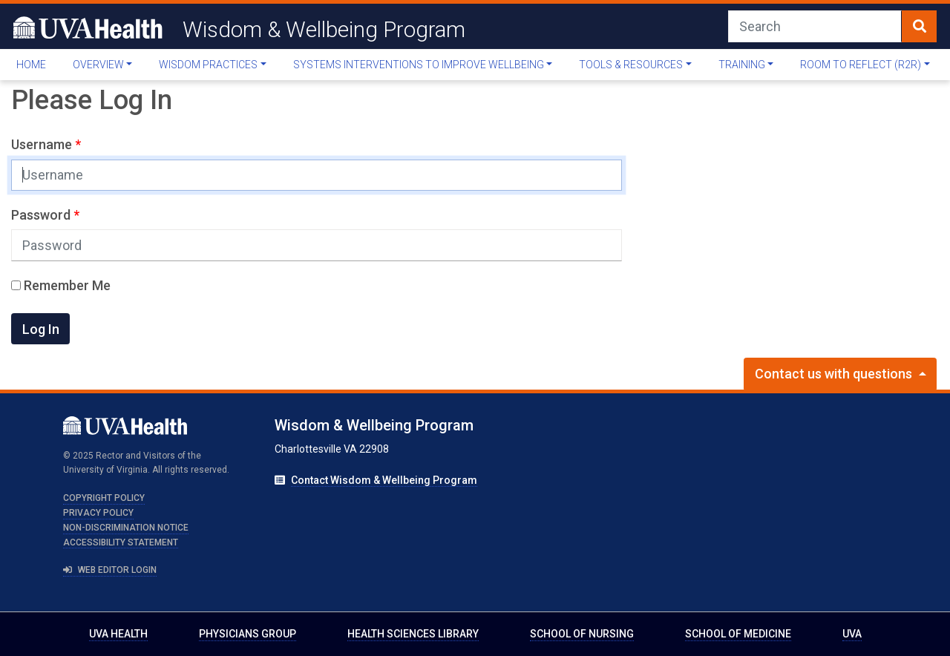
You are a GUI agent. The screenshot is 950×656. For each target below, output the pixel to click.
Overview (98, 64)
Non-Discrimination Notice (126, 527)
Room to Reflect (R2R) (860, 64)
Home (31, 64)
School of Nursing (582, 634)
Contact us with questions (835, 373)
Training (741, 64)
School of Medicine (738, 634)
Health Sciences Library (413, 634)
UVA (852, 634)
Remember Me (61, 285)
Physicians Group (247, 634)
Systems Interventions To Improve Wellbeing (418, 64)
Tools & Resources (631, 64)
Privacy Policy (98, 513)
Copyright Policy (104, 498)
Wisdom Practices (208, 64)
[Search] (815, 26)
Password (42, 215)
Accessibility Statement (120, 542)
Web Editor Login (110, 570)
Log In (40, 329)
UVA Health (118, 634)
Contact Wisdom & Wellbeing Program (384, 480)
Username (43, 144)
